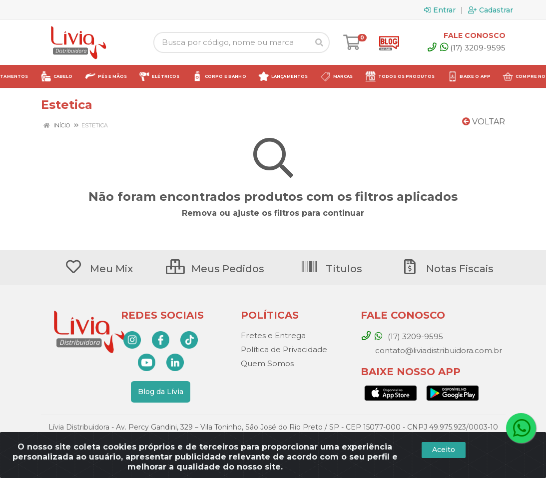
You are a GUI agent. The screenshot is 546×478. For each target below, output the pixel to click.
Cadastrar (490, 9)
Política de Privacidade (284, 349)
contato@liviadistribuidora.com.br (437, 350)
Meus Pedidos (215, 269)
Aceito (443, 449)
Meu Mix (98, 269)
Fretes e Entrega (273, 335)
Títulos (331, 269)
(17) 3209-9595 (473, 47)
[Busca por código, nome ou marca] (231, 42)
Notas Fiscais (447, 269)
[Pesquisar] (319, 42)
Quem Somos (267, 363)
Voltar (483, 121)
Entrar (440, 9)
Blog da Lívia (160, 391)
